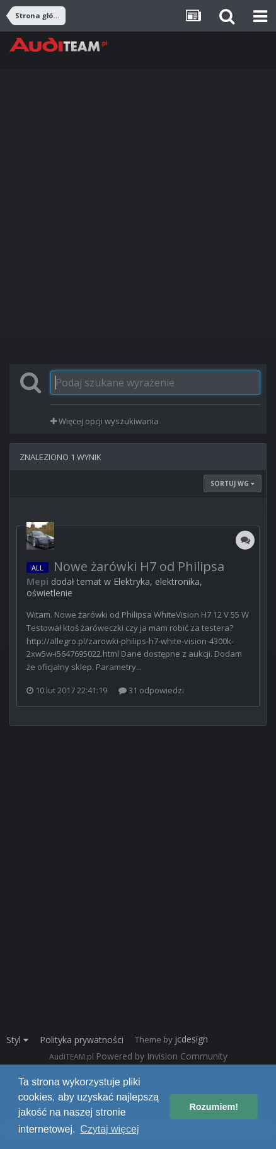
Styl (17, 1040)
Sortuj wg (232, 483)
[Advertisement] (138, 217)
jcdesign (191, 1039)
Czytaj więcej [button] (109, 1129)
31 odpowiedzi (151, 690)
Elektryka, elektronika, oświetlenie (114, 587)
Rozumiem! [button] (213, 1107)
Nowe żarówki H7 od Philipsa (139, 566)
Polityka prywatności (82, 1040)
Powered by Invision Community (161, 1056)
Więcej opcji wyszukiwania (104, 421)
